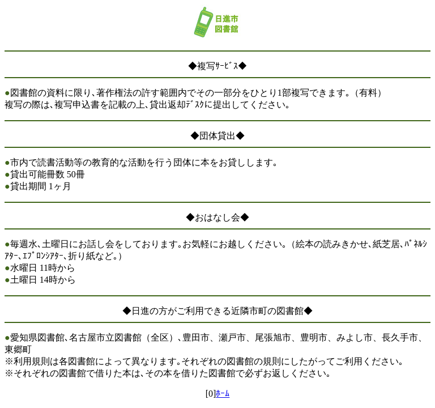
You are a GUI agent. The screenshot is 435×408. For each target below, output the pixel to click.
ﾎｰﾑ (222, 393)
